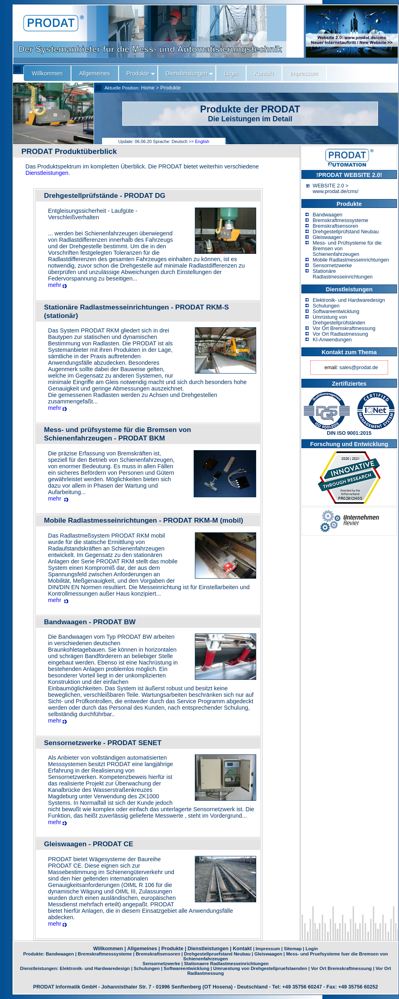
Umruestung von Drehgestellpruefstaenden (260, 968)
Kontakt (242, 948)
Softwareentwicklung (336, 311)
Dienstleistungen (46, 173)
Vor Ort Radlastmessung (340, 334)
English (202, 141)
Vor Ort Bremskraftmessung (344, 328)
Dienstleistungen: (40, 968)
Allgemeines (142, 948)
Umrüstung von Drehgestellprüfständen (339, 320)
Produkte (170, 88)
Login (311, 948)
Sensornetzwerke (332, 265)
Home (148, 88)
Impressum (268, 948)
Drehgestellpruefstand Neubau (217, 953)
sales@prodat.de (358, 367)
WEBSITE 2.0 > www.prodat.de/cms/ (335, 188)
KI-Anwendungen (332, 340)
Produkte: (34, 953)
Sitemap (293, 948)
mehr (54, 285)
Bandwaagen (328, 215)
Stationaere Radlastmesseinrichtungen (226, 963)
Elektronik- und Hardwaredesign (349, 300)
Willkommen (108, 948)
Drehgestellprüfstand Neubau (346, 232)
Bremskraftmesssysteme (340, 220)
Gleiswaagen (327, 237)
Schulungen (326, 306)
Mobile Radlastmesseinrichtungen (351, 260)
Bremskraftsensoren (335, 226)
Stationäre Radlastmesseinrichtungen (342, 274)
